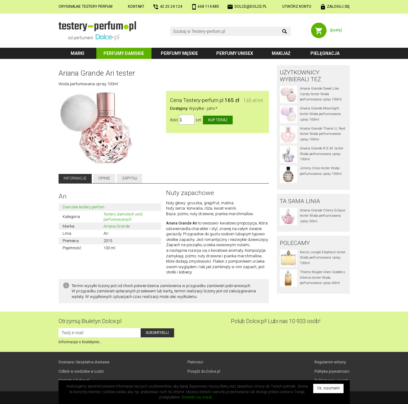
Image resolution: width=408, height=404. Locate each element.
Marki (77, 53)
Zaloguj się (338, 6)
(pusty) (336, 30)
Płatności (195, 362)
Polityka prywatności (331, 371)
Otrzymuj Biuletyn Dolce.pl (90, 321)
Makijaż (281, 53)
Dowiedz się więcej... (198, 397)
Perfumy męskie (179, 53)
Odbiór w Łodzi (81, 371)
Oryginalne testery (85, 6)
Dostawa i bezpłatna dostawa (84, 362)
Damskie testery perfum (83, 207)
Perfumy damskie (123, 53)
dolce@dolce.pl (251, 6)
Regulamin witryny (330, 362)
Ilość (174, 120)
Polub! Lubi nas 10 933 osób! (275, 321)
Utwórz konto (296, 6)
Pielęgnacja (325, 53)
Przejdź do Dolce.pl (203, 371)
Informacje (75, 178)
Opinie (104, 178)
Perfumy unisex (234, 53)
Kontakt (136, 6)
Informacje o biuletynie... (80, 342)
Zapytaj (129, 178)
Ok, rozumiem (328, 388)
